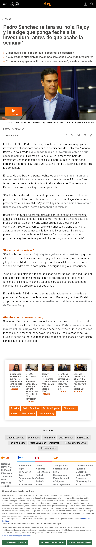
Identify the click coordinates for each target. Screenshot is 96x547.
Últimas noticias (48, 448)
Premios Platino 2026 (75, 442)
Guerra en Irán (66, 437)
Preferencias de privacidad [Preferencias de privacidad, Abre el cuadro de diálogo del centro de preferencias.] (15, 542)
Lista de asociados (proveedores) (16, 536)
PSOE (19, 144)
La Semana (34, 437)
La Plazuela (83, 437)
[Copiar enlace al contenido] (91, 134)
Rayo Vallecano (18, 442)
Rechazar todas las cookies (52, 542)
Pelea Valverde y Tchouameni (44, 442)
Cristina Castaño (15, 437)
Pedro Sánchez (33, 144)
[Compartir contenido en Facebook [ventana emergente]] (66, 134)
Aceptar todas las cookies (80, 542)
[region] (48, 517)
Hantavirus (49, 437)
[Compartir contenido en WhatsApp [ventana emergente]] (85, 134)
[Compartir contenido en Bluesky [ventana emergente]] (78, 134)
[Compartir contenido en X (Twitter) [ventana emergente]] (72, 134)
